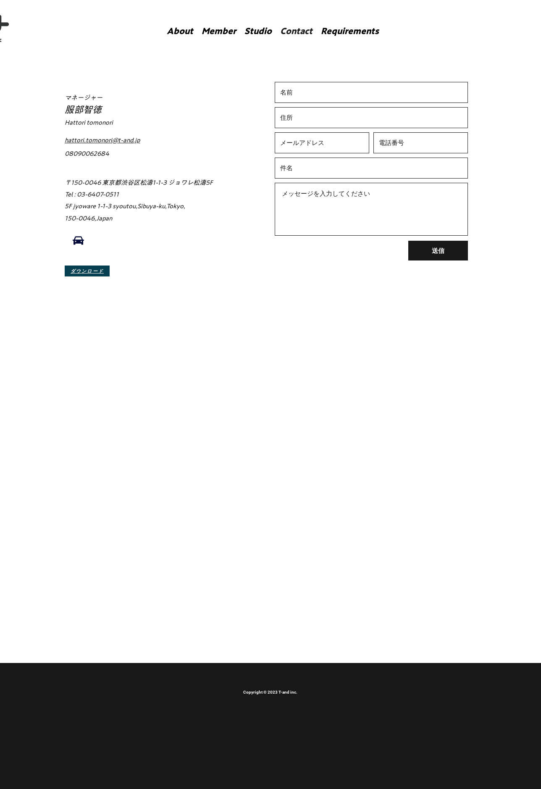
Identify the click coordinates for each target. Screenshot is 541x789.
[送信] (438, 250)
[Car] (78, 240)
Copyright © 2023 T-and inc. (270, 692)
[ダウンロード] (87, 271)
